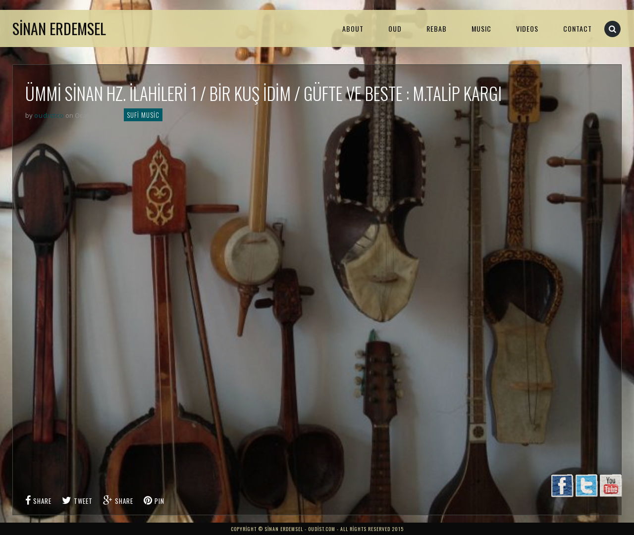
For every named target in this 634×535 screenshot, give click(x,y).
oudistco (49, 115)
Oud (395, 28)
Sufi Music (143, 115)
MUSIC (481, 28)
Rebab (436, 28)
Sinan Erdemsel (59, 28)
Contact (577, 28)
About (353, 28)
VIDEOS (527, 28)
